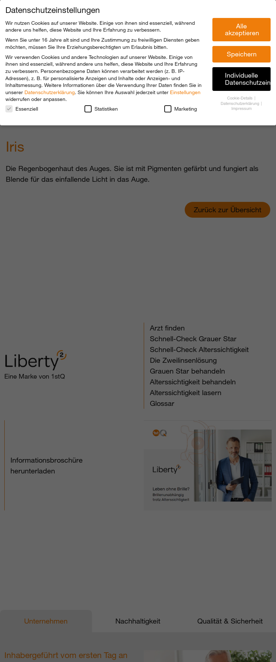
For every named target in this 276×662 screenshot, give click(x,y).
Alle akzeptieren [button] (242, 29)
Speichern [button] (242, 54)
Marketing (180, 108)
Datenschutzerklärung (49, 92)
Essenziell (21, 108)
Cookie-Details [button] (240, 98)
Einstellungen (185, 92)
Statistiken (101, 108)
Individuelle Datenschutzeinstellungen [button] (248, 78)
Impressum (241, 108)
